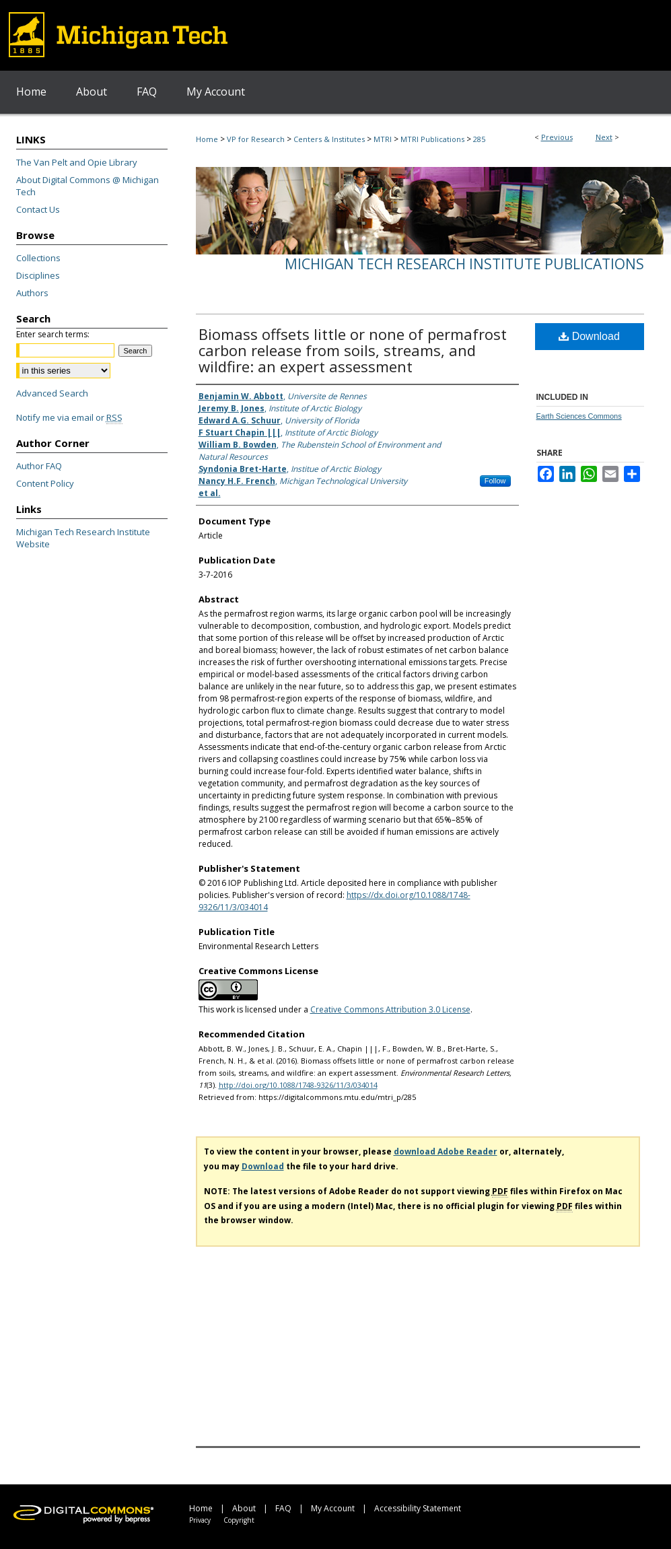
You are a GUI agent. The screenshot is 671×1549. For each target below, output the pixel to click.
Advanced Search (52, 393)
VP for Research (256, 139)
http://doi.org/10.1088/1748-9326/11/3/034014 (298, 1085)
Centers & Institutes (329, 139)
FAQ (283, 1508)
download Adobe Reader (445, 1151)
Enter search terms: (53, 334)
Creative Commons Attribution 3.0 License (390, 1009)
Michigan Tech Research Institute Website (83, 538)
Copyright (238, 1520)
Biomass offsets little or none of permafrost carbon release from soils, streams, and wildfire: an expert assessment (353, 350)
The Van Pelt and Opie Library (76, 162)
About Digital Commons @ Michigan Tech (87, 186)
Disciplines (38, 275)
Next (604, 137)
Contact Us (38, 209)
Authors (32, 293)
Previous (557, 137)
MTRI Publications (432, 139)
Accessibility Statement (417, 1508)
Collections (38, 258)
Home (207, 139)
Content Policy (45, 483)
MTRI (383, 139)
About (244, 1508)
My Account (333, 1508)
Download (589, 336)
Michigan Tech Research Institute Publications (464, 263)
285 (479, 139)
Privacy (200, 1520)
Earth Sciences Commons (579, 416)
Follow (495, 481)
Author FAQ (39, 466)
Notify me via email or (69, 417)
